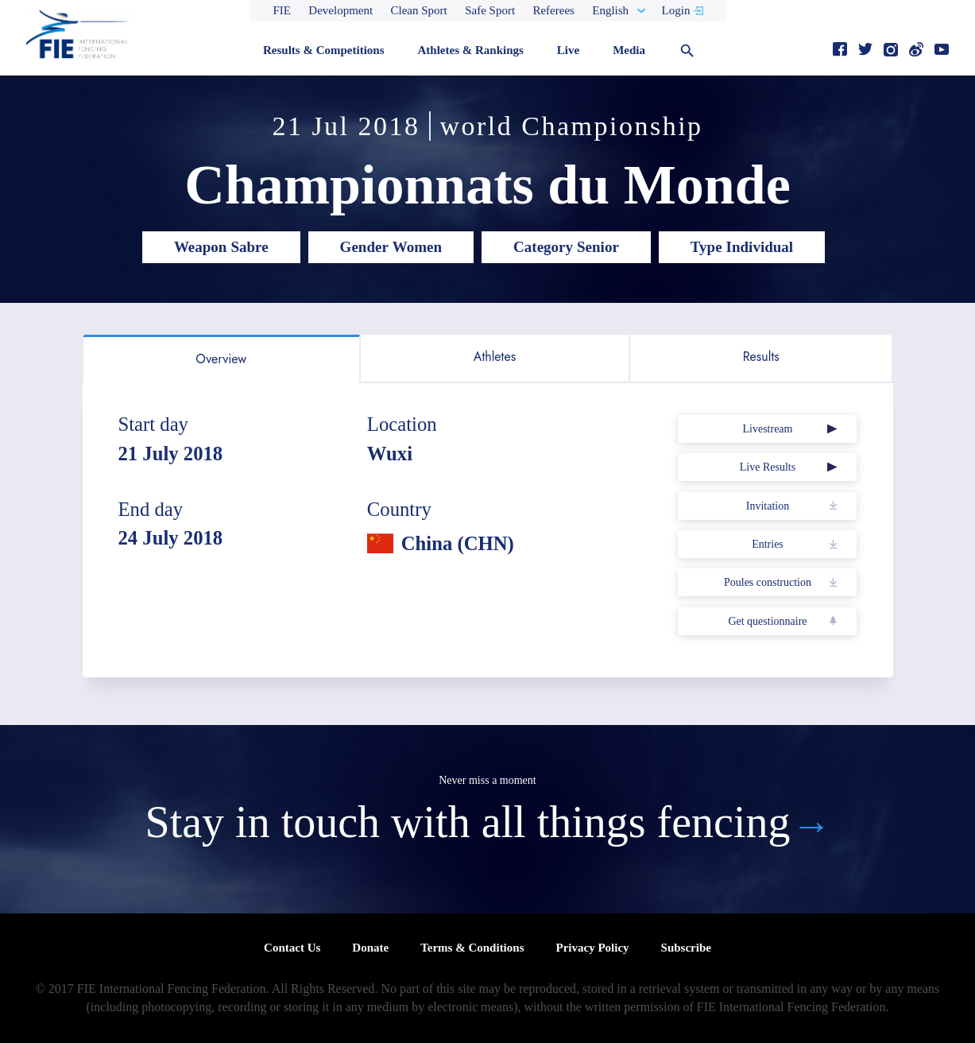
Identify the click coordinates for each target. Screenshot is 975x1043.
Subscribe (686, 947)
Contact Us (292, 947)
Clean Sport (419, 10)
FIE (282, 10)
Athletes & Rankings (470, 50)
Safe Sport (490, 10)
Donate (370, 947)
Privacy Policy (592, 947)
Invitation (767, 506)
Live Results (767, 467)
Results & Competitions (324, 50)
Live (568, 50)
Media (629, 50)
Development (340, 10)
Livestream (767, 429)
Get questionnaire (767, 621)
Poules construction (767, 582)
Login (676, 10)
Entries (767, 544)
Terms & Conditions (472, 947)
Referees (553, 10)
